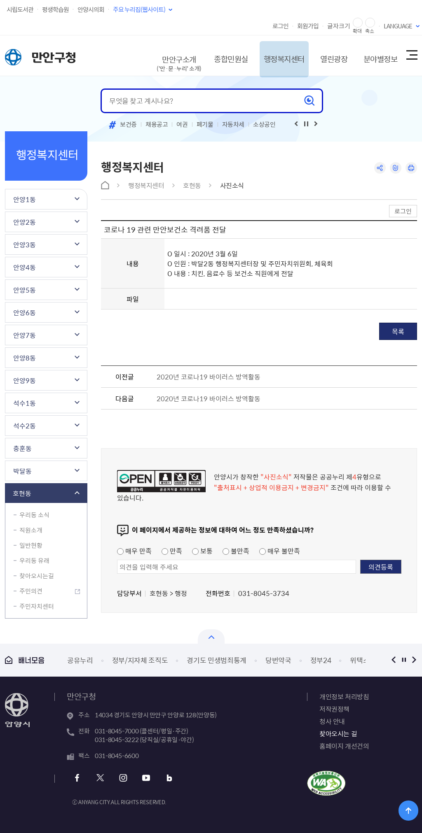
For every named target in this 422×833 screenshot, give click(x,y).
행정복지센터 (273, 55)
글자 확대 (358, 23)
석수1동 (24, 403)
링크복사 (395, 168)
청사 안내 (332, 721)
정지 (404, 660)
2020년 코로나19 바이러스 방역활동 (208, 377)
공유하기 (379, 168)
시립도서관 (20, 9)
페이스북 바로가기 (78, 778)
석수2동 (24, 425)
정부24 (320, 660)
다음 (414, 660)
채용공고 (156, 124)
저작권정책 (334, 709)
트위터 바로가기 (100, 778)
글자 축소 (370, 23)
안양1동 (24, 199)
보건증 (128, 124)
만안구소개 (164, 59)
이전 (393, 660)
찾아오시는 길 (338, 733)
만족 (172, 551)
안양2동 (24, 222)
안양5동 (24, 290)
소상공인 (264, 124)
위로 (409, 810)
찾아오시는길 (36, 575)
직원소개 (30, 530)
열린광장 (325, 55)
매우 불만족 (279, 551)
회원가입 (308, 25)
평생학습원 (55, 9)
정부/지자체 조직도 (140, 660)
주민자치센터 (36, 606)
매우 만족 (134, 551)
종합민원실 (217, 55)
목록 (398, 331)
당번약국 (278, 660)
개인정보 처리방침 (344, 696)
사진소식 (232, 185)
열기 (211, 636)
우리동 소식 (34, 514)
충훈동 (22, 448)
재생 (306, 124)
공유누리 (80, 660)
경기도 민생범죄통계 (216, 660)
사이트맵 (411, 55)
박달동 (22, 471)
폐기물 (205, 124)
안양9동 (24, 380)
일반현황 (30, 545)
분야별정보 (374, 55)
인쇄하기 (411, 168)
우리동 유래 (34, 560)
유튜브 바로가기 (145, 778)
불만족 (236, 551)
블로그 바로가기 (167, 778)
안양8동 (24, 358)
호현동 (22, 493)
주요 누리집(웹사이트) (139, 9)
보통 (202, 551)
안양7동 (24, 335)
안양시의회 (90, 9)
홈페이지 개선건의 (344, 746)
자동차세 (233, 124)
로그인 (280, 25)
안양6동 (24, 312)
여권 (182, 124)
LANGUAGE (398, 25)
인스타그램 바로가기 (122, 778)
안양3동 (24, 244)
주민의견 (30, 591)
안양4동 (24, 267)
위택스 (359, 660)
